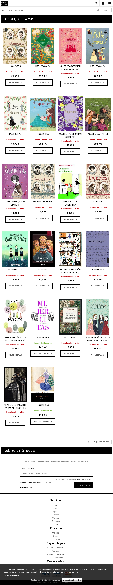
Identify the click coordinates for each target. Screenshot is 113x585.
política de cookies (11, 575)
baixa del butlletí (26, 487)
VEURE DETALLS (15, 82)
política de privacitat (84, 479)
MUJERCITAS (15, 134)
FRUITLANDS (70, 337)
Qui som (55, 518)
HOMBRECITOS (15, 269)
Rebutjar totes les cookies (51, 580)
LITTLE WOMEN (42, 66)
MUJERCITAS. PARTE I (98, 134)
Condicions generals (55, 548)
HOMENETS (15, 66)
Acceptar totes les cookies (72, 580)
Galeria (56, 515)
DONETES (97, 202)
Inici (55, 505)
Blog (56, 524)
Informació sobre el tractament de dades (35, 483)
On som (55, 536)
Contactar (56, 521)
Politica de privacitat (55, 554)
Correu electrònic (27, 469)
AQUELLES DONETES (43, 202)
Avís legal (56, 551)
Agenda (56, 511)
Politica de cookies (56, 557)
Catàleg (56, 508)
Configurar (35, 580)
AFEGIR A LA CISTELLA (43, 354)
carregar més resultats (100, 442)
